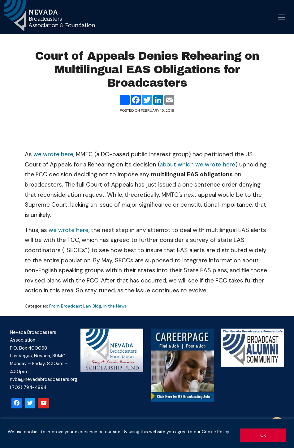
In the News (115, 306)
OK (263, 435)
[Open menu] (281, 17)
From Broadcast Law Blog (75, 306)
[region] (147, 433)
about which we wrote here (197, 164)
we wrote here (53, 154)
